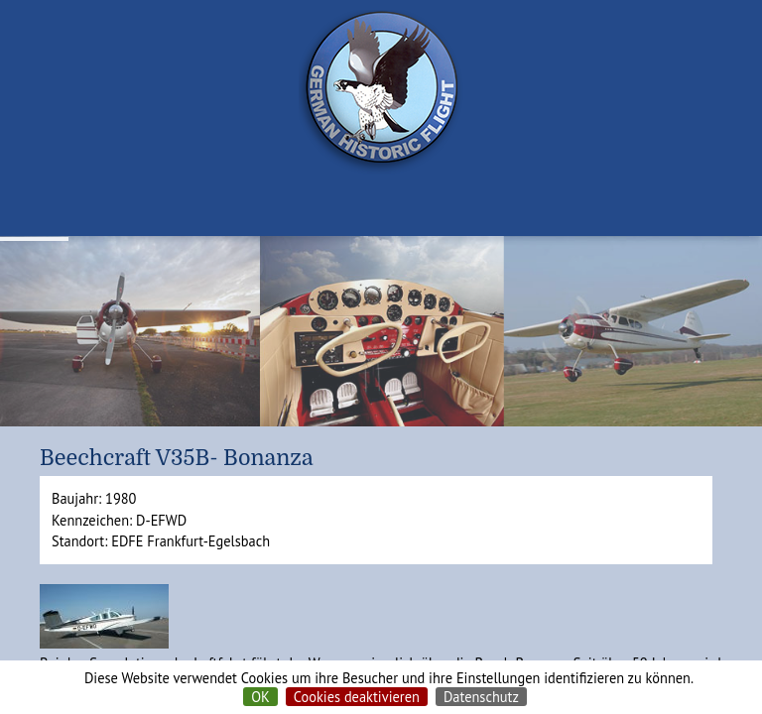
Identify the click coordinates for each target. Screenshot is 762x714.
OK (260, 696)
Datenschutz (481, 696)
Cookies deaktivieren (357, 696)
